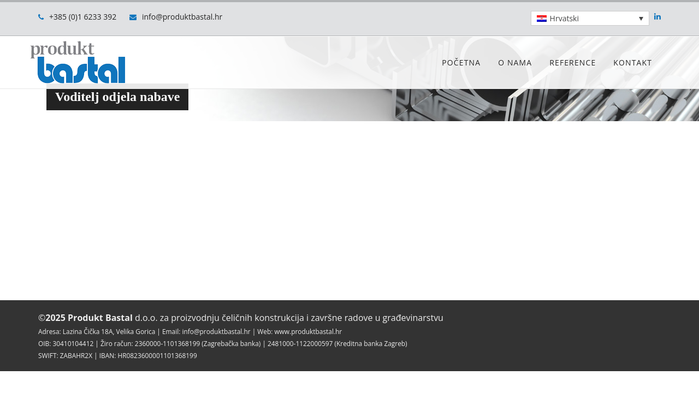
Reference (572, 62)
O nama (515, 62)
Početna (461, 62)
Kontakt (632, 62)
